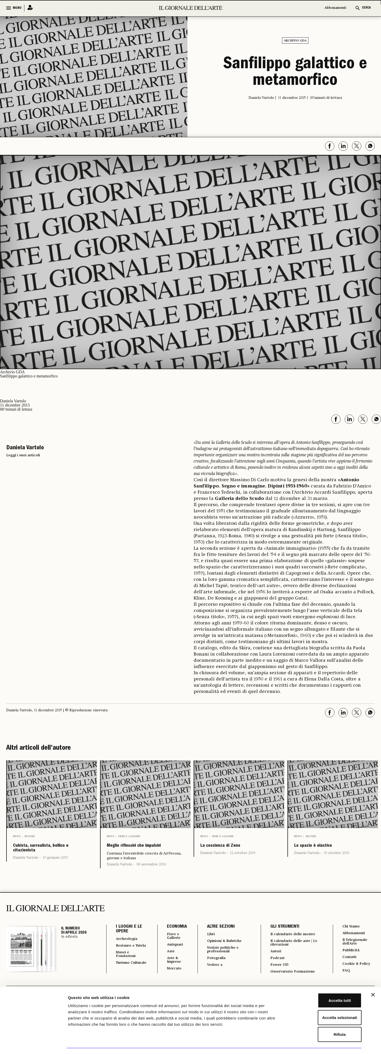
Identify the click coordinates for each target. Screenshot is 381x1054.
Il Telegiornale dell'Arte (356, 955)
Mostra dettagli (273, 1044)
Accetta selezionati (324, 1003)
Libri (208, 946)
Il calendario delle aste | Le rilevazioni (292, 956)
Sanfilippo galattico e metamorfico (295, 73)
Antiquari (172, 958)
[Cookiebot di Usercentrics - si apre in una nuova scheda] (33, 1044)
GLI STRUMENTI (282, 938)
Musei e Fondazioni (127, 972)
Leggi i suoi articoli (23, 455)
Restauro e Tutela (127, 960)
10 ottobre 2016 (336, 856)
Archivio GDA (295, 40)
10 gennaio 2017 (55, 865)
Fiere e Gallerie (129, 836)
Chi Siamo (351, 938)
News (16, 836)
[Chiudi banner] (373, 980)
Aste (167, 965)
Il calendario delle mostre (294, 946)
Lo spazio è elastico (326, 848)
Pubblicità (351, 964)
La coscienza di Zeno (234, 848)
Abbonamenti (335, 8)
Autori (273, 965)
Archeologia (128, 951)
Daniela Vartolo (25, 865)
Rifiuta (325, 1020)
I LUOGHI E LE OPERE (129, 941)
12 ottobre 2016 (242, 856)
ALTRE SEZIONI (217, 938)
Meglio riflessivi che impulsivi (139, 852)
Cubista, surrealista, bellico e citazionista (47, 852)
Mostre (30, 836)
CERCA (366, 8)
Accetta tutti (324, 986)
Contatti (349, 972)
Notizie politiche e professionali (221, 963)
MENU (17, 8)
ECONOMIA (173, 938)
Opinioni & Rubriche (224, 954)
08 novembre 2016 (151, 876)
